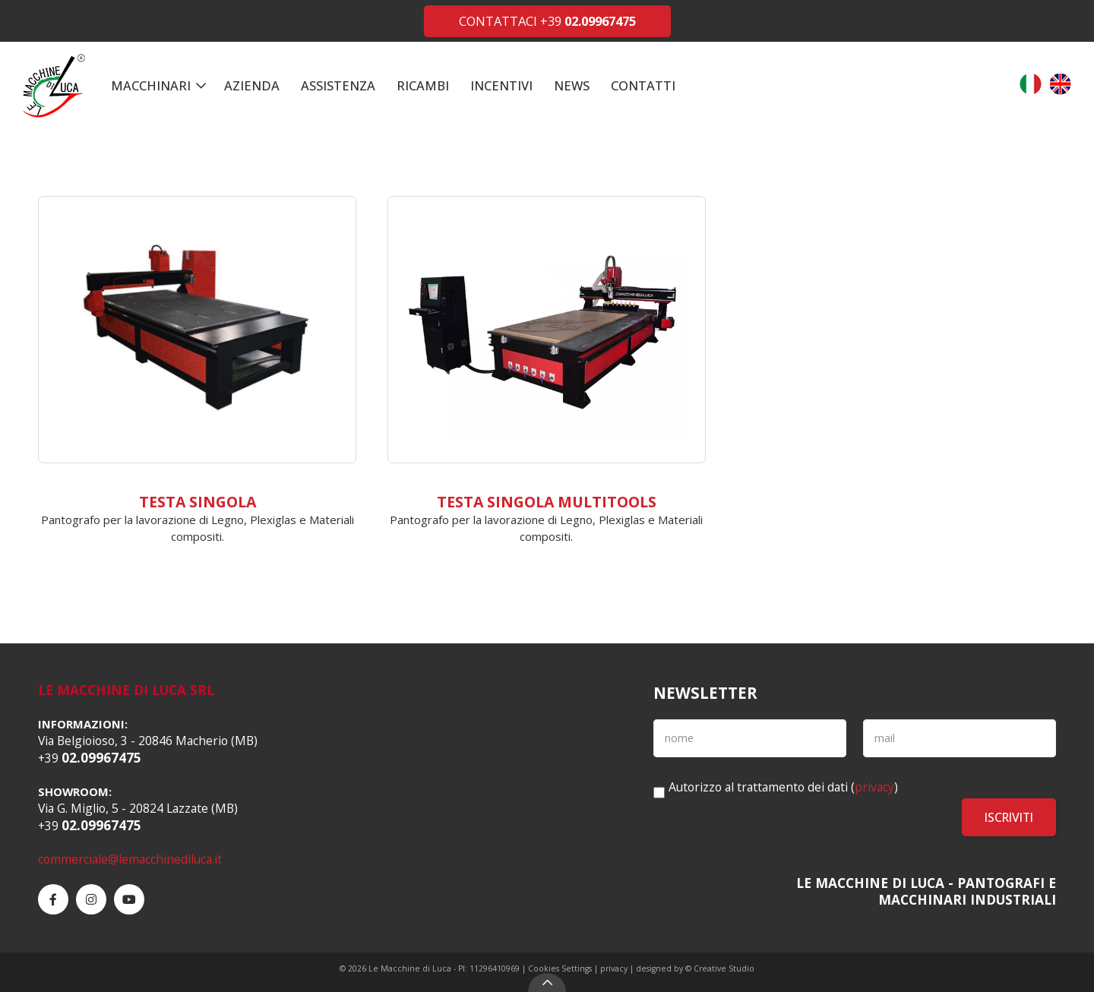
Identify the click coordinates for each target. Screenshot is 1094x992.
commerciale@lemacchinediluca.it (130, 859)
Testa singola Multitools (546, 501)
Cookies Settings (560, 968)
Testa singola (197, 501)
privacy (874, 787)
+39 (588, 21)
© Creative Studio (719, 968)
